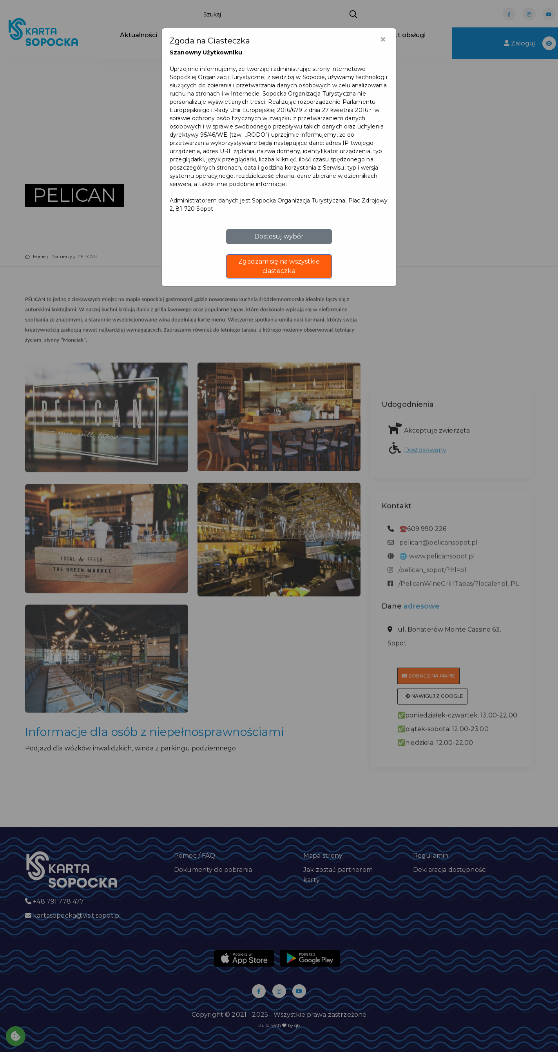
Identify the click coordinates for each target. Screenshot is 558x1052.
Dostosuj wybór (279, 236)
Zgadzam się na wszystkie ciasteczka (278, 266)
